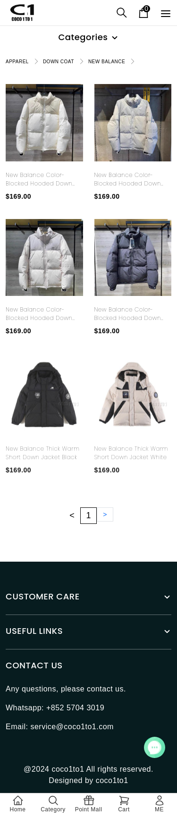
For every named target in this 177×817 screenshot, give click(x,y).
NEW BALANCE (106, 61)
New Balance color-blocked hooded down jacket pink (39, 313)
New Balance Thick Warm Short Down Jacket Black (42, 464)
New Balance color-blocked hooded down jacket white (39, 179)
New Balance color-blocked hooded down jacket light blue (127, 179)
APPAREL (17, 61)
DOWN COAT (58, 61)
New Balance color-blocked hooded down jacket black (127, 313)
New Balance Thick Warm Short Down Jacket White (131, 464)
